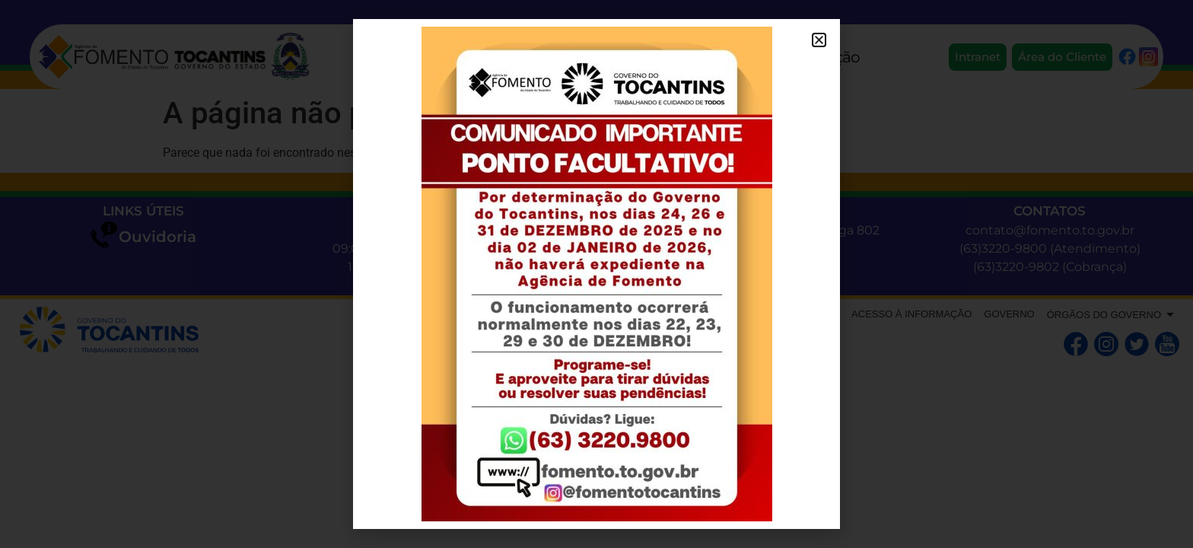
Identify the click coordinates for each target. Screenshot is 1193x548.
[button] (819, 40)
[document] (596, 274)
